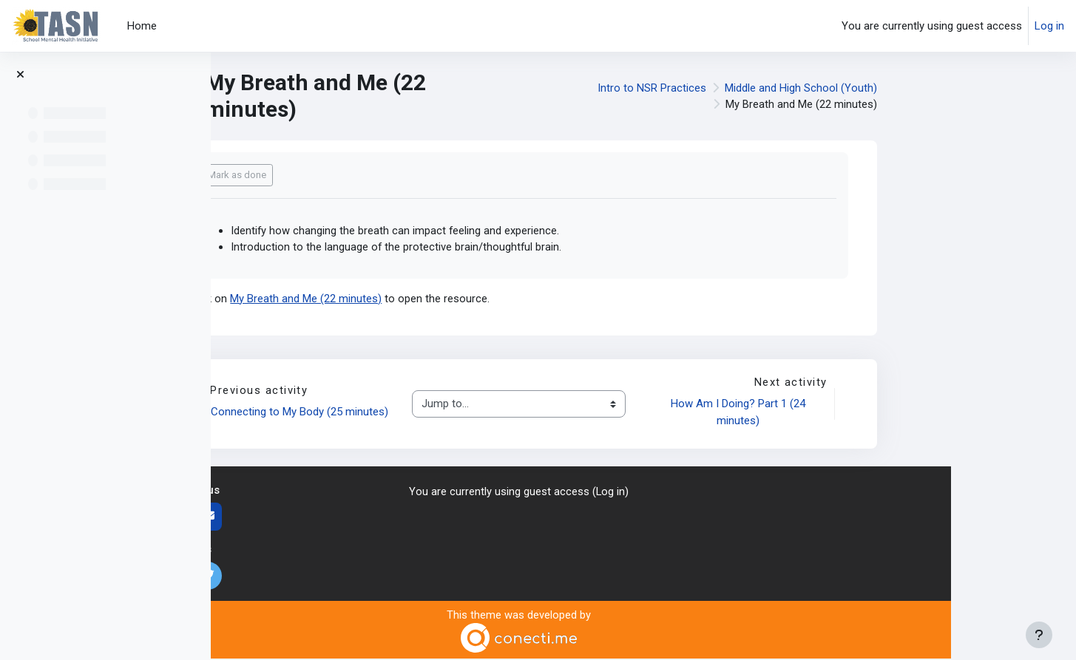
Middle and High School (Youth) (926, 88)
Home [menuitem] (142, 26)
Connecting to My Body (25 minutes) (426, 413)
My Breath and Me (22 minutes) (431, 299)
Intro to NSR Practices (777, 88)
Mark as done (362, 174)
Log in (1049, 26)
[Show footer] (1039, 635)
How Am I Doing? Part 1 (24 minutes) (864, 413)
